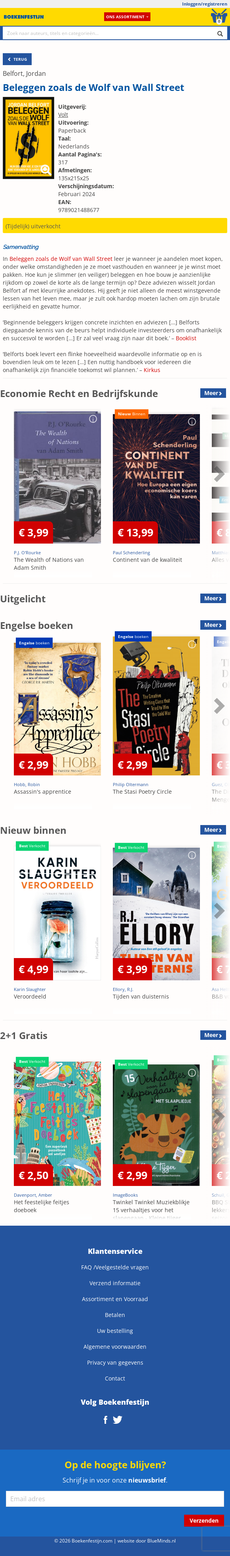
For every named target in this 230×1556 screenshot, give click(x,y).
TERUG (17, 59)
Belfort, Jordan (24, 73)
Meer (211, 393)
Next (218, 473)
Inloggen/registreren (204, 4)
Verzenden (204, 1520)
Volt (63, 114)
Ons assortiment (127, 16)
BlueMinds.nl (161, 1540)
